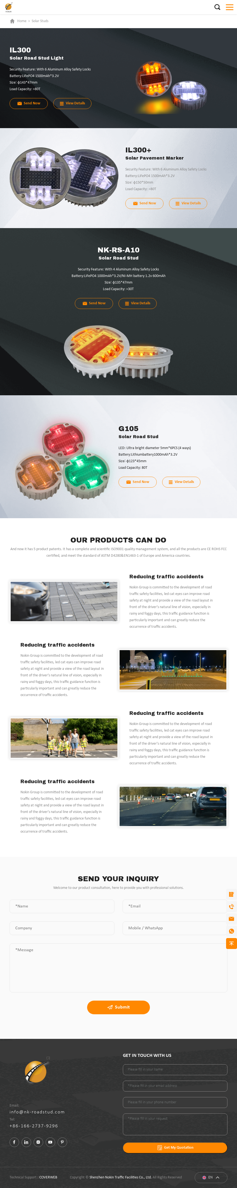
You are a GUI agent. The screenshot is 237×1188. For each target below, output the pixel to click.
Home (21, 21)
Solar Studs (40, 21)
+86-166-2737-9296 (34, 1126)
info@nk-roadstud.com (37, 1112)
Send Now (28, 103)
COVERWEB (48, 1177)
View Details (72, 103)
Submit (118, 1007)
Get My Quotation (175, 1148)
